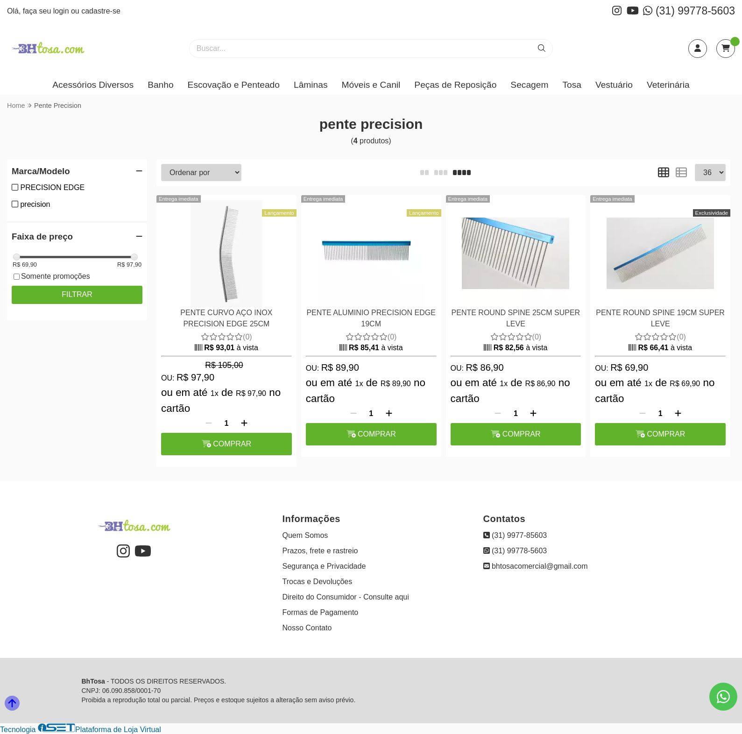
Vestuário (614, 85)
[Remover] (209, 423)
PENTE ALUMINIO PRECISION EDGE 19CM (371, 318)
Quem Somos (305, 535)
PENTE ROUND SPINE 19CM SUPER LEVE (660, 318)
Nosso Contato (307, 628)
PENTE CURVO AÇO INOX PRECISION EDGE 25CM (226, 318)
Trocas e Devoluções (318, 582)
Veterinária (668, 85)
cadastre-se (100, 11)
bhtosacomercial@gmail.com (535, 566)
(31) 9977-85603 (515, 535)
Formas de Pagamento (321, 612)
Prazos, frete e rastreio (320, 551)
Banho (160, 85)
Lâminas (311, 85)
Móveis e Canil (371, 85)
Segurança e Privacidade (324, 566)
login (62, 11)
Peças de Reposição (455, 85)
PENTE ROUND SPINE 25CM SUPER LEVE (516, 318)
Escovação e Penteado (234, 85)
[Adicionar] (244, 423)
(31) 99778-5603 (689, 11)
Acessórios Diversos (93, 85)
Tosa (571, 85)
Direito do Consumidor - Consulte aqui (346, 597)
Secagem (529, 85)
